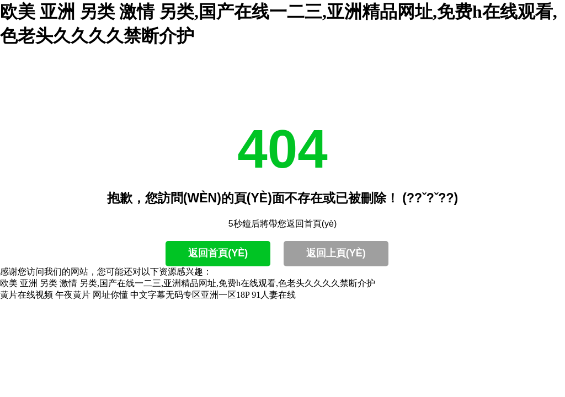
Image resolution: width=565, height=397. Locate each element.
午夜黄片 (72, 294)
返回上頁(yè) (336, 253)
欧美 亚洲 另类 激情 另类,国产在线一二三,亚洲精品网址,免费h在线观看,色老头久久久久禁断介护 (187, 283)
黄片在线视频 (26, 294)
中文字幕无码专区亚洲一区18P (189, 294)
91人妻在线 (274, 294)
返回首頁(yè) (218, 253)
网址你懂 (110, 294)
